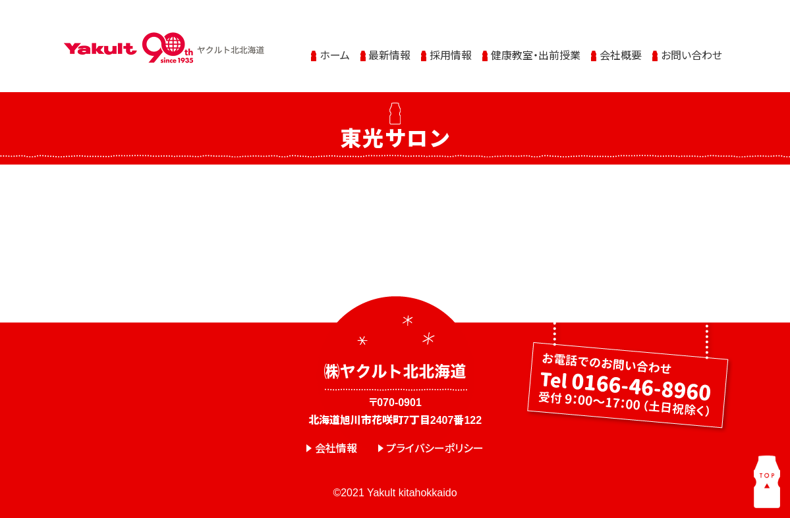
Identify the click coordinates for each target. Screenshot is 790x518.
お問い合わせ (691, 54)
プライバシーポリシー (435, 448)
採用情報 (451, 54)
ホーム (335, 54)
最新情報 (389, 54)
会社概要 (621, 54)
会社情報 (336, 448)
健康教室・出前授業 (535, 54)
